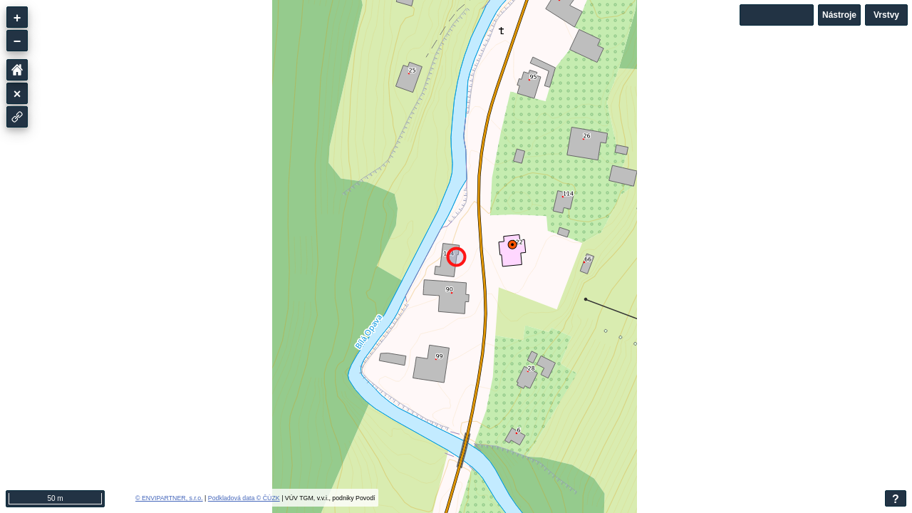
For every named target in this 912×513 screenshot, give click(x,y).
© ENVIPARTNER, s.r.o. (169, 498)
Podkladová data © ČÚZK (244, 498)
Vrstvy (886, 15)
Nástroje (839, 15)
